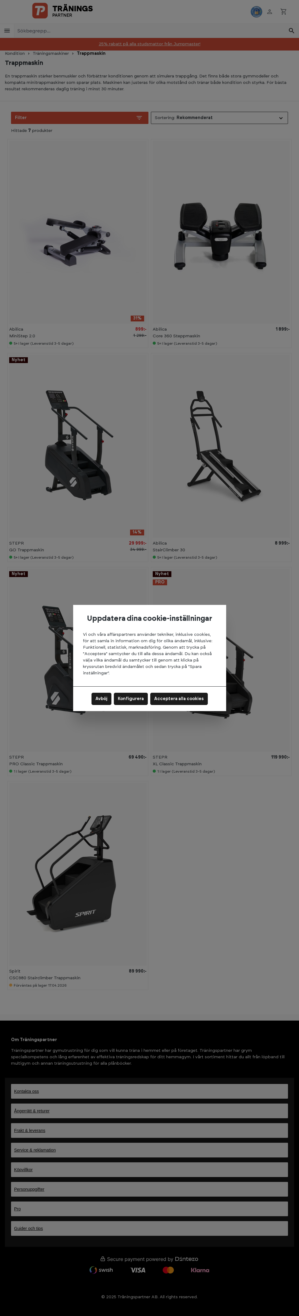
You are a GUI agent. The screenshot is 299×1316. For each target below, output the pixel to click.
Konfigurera (131, 699)
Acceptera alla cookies (179, 699)
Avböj (101, 699)
